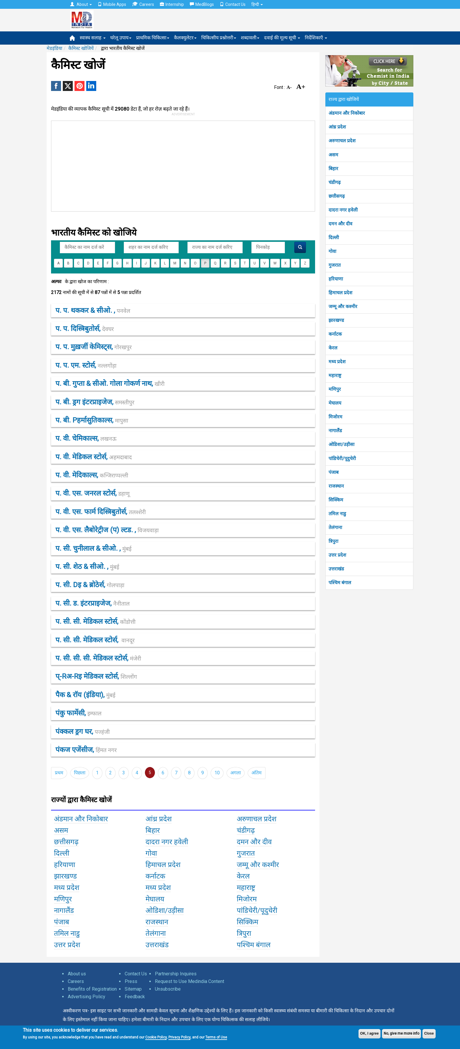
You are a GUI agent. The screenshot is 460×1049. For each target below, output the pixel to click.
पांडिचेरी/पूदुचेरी (342, 458)
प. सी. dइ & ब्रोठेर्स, (89, 585)
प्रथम (59, 773)
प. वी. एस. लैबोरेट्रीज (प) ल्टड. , (107, 530)
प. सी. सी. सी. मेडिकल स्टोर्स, (98, 658)
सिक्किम (336, 500)
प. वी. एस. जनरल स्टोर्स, (92, 493)
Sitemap (133, 989)
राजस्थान (336, 486)
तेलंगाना (335, 527)
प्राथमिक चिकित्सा (152, 37)
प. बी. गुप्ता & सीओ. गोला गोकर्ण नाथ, (110, 383)
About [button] (81, 4)
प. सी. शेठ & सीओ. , (87, 566)
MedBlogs (202, 4)
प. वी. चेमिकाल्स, (85, 438)
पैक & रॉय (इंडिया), (85, 695)
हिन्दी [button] (257, 4)
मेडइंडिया (54, 48)
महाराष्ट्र (335, 375)
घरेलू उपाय (120, 37)
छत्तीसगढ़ (337, 196)
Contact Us (233, 4)
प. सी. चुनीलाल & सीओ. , (93, 548)
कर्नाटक (335, 334)
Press (131, 981)
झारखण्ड (336, 320)
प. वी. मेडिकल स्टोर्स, (93, 457)
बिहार (333, 168)
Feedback (135, 996)
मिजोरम (335, 417)
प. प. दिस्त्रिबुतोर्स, (84, 329)
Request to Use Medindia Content (189, 981)
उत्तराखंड (336, 569)
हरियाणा (336, 279)
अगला (235, 773)
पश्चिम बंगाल (340, 582)
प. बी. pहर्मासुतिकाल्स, (91, 420)
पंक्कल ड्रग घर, (82, 731)
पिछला (79, 773)
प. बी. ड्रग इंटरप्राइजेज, (94, 402)
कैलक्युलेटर (185, 37)
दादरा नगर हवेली (343, 210)
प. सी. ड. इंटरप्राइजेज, (92, 603)
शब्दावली (250, 37)
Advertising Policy (86, 996)
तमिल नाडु (337, 513)
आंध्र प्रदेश (337, 127)
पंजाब (334, 472)
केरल (333, 348)
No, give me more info (401, 1033)
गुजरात (335, 265)
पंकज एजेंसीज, (86, 750)
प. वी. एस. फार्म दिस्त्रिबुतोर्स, (100, 512)
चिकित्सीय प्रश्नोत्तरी (218, 37)
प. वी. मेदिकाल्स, (91, 475)
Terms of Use (216, 1037)
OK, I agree (369, 1033)
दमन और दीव (340, 224)
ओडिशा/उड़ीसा (341, 444)
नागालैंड (335, 430)
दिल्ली (334, 237)
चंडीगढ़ (335, 182)
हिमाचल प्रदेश (340, 292)
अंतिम (256, 773)
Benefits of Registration (92, 989)
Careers (143, 4)
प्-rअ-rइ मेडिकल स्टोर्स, (96, 676)
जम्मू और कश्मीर (343, 306)
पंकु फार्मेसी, (78, 713)
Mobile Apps (112, 4)
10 (217, 773)
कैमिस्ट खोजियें (81, 48)
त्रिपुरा (333, 541)
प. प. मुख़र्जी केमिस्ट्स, (93, 347)
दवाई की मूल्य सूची (282, 37)
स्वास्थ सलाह (93, 37)
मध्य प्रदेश (337, 361)
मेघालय (335, 403)
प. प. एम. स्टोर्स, (85, 365)
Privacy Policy (179, 1037)
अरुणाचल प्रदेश (342, 140)
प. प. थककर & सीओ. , (92, 310)
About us (77, 974)
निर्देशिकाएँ (316, 37)
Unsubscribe (168, 989)
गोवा (332, 251)
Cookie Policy (156, 1037)
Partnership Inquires (176, 974)
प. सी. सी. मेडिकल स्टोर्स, (95, 621)
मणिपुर (335, 389)
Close (429, 1033)
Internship (172, 4)
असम (333, 155)
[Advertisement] (180, 165)
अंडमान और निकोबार (347, 113)
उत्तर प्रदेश (337, 555)
